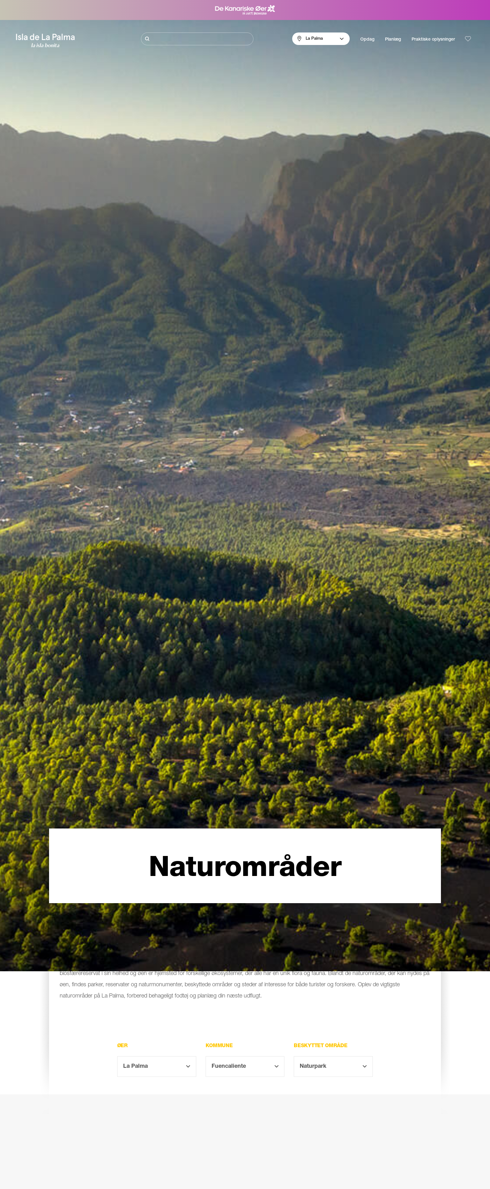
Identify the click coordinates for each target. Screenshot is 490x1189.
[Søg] (197, 38)
